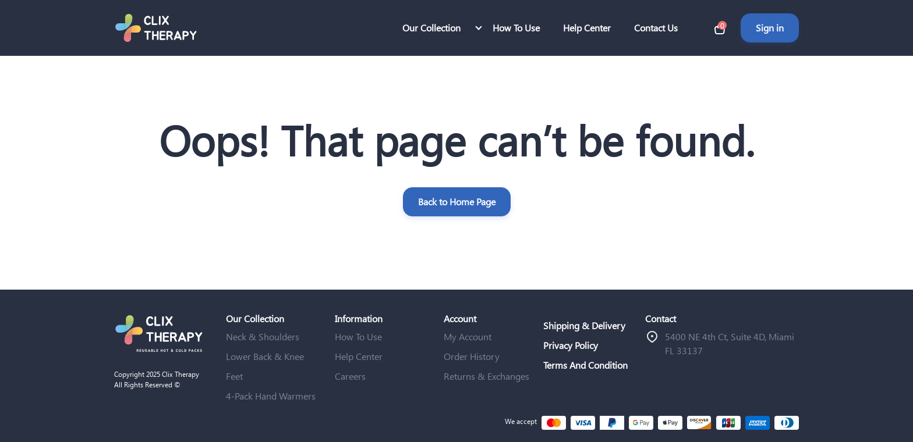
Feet (234, 376)
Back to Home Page (457, 201)
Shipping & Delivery (584, 325)
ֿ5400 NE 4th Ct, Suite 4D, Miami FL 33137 (729, 343)
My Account (467, 336)
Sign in (770, 28)
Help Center (587, 28)
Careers (350, 376)
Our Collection (431, 28)
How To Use (516, 28)
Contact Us (656, 28)
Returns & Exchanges (486, 376)
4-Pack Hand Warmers (271, 396)
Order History (472, 356)
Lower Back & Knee (265, 356)
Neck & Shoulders (262, 336)
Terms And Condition (585, 365)
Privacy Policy (570, 345)
